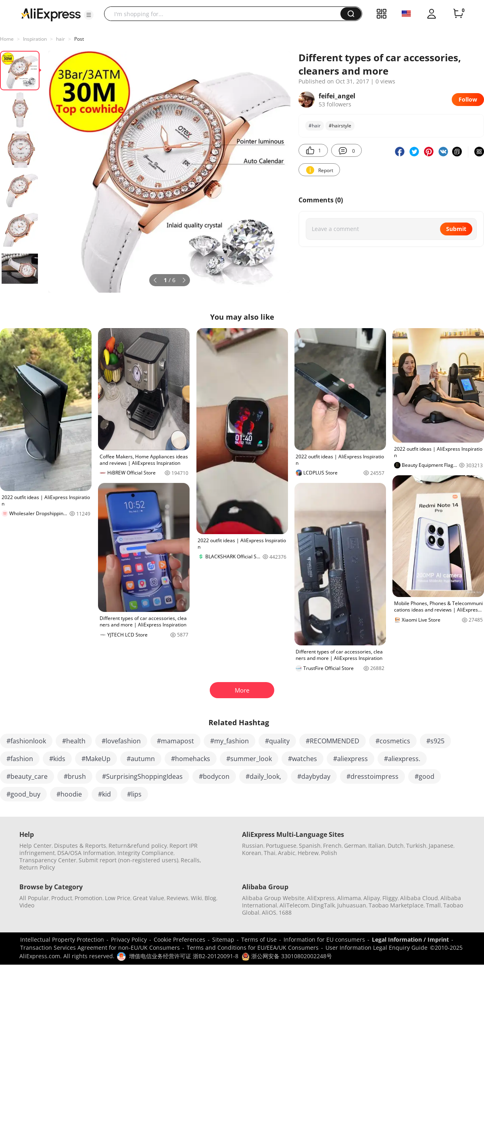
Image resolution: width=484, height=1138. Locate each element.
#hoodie (69, 794)
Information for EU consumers (324, 939)
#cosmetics (393, 740)
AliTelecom (294, 905)
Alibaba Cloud (419, 898)
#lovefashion (121, 740)
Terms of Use (259, 939)
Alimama (349, 898)
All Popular (34, 898)
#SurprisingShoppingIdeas (142, 776)
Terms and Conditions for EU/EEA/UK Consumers (253, 947)
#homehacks (190, 758)
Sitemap (223, 939)
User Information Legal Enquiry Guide (376, 947)
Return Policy (37, 867)
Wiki (196, 898)
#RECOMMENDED (332, 740)
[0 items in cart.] (458, 13)
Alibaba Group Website (273, 898)
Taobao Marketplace (396, 905)
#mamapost (175, 740)
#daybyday (313, 776)
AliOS (269, 912)
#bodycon (214, 776)
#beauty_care (27, 776)
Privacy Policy (129, 939)
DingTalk (323, 905)
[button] (89, 15)
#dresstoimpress (372, 776)
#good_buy (23, 794)
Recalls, (191, 860)
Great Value (148, 898)
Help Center (35, 845)
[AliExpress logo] (50, 14)
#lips (134, 794)
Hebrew (308, 853)
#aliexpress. (402, 758)
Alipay (371, 898)
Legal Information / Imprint (410, 939)
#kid (104, 794)
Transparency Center (47, 860)
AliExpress (321, 898)
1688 (285, 912)
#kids (57, 758)
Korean (251, 853)
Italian (376, 845)
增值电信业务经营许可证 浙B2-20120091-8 (183, 956)
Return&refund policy (137, 845)
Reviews (177, 898)
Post (79, 38)
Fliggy (390, 898)
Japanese (441, 845)
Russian (252, 845)
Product (61, 898)
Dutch (396, 845)
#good (424, 776)
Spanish (310, 845)
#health (74, 740)
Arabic (286, 853)
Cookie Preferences (179, 939)
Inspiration (35, 38)
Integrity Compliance (145, 853)
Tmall (433, 905)
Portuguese (281, 845)
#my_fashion (229, 740)
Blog (210, 898)
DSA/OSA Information (86, 853)
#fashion (19, 758)
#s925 (435, 740)
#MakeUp (96, 758)
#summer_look (249, 758)
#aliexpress (350, 758)
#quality (277, 740)
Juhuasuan (351, 905)
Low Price (117, 898)
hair (60, 38)
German (355, 845)
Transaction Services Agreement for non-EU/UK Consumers (100, 947)
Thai (269, 853)
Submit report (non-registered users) (128, 860)
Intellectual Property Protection (62, 939)
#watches (302, 758)
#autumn (141, 758)
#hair (315, 125)
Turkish (416, 845)
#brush (75, 776)
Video (26, 905)
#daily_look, (263, 776)
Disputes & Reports (80, 845)
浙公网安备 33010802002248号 (287, 956)
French (332, 845)
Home (7, 38)
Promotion (88, 898)
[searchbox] (225, 14)
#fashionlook (26, 740)
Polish (329, 853)
